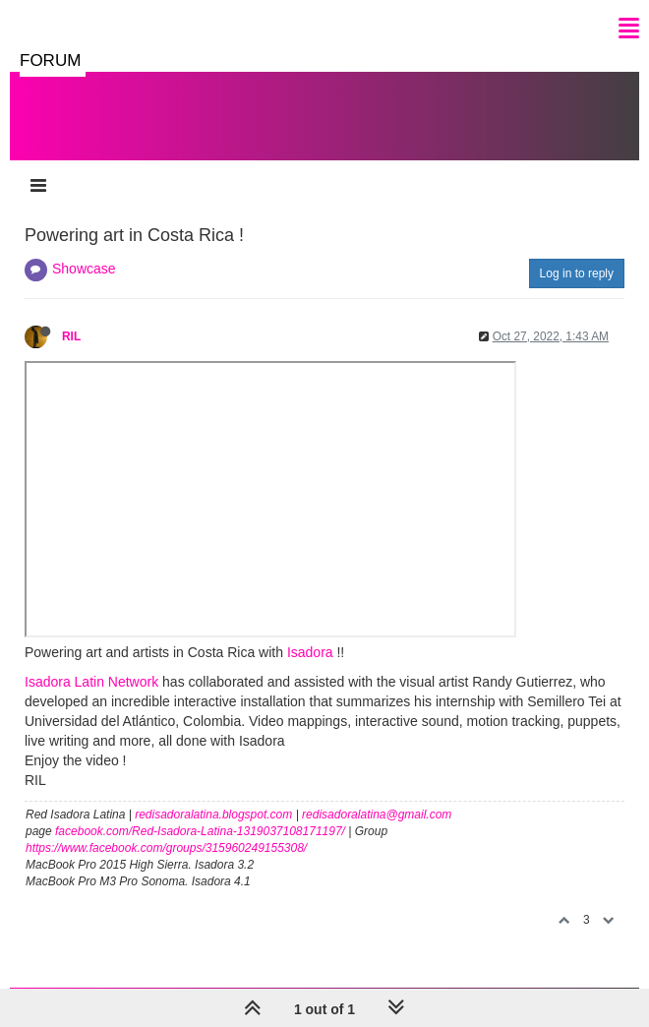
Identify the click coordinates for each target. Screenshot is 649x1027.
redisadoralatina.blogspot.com (213, 814)
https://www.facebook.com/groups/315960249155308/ (166, 848)
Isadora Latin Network (91, 682)
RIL (71, 336)
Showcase (84, 268)
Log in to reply (577, 273)
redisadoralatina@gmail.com (376, 814)
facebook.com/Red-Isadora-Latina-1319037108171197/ (200, 831)
